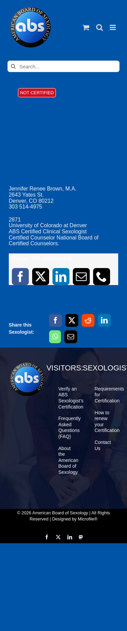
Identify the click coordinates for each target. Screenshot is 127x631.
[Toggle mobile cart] (86, 27)
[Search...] (63, 66)
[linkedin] (60, 276)
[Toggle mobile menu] (113, 27)
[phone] (101, 276)
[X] (72, 320)
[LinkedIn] (104, 320)
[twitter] (40, 276)
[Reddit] (88, 320)
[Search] (13, 66)
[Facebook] (55, 320)
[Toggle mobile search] (99, 27)
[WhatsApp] (55, 337)
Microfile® (88, 518)
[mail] (81, 276)
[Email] (71, 337)
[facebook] (20, 276)
